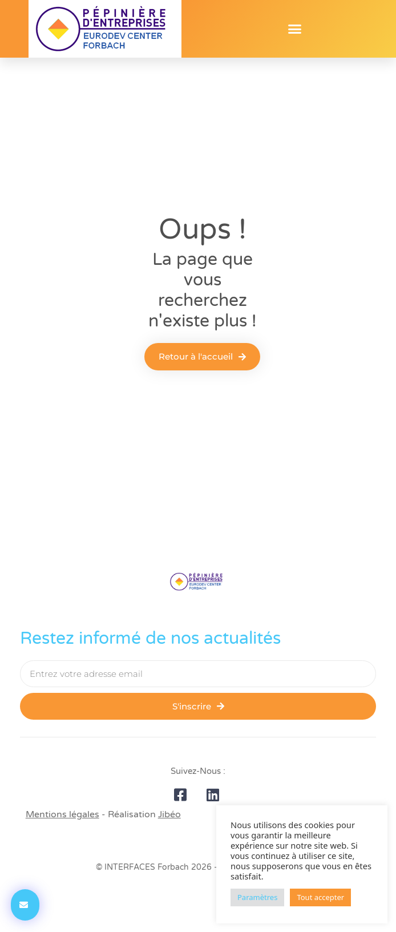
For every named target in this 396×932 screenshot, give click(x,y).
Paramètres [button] (257, 897)
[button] (295, 29)
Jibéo (169, 814)
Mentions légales (62, 814)
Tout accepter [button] (320, 897)
